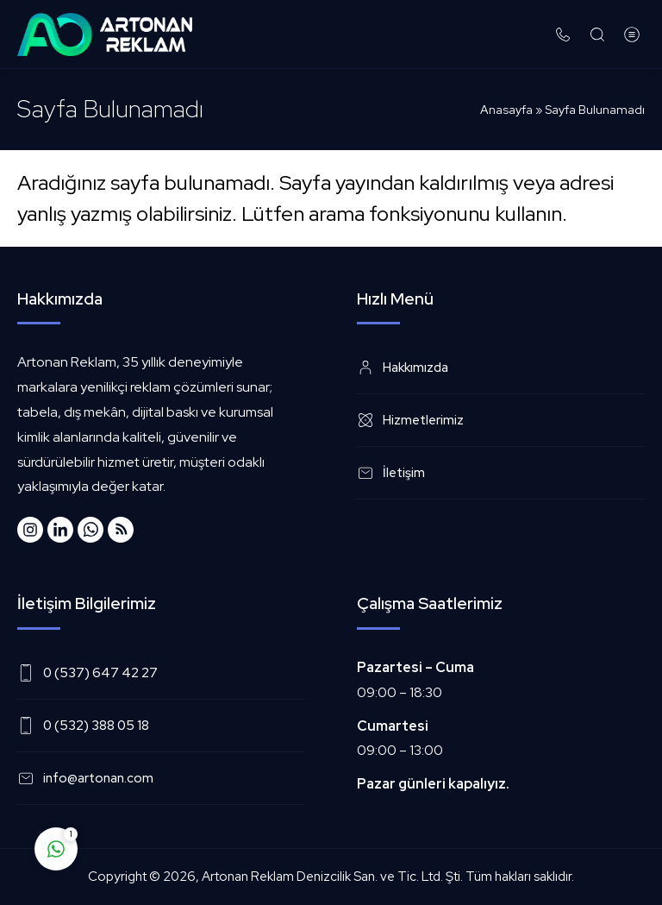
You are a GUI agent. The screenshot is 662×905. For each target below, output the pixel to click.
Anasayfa (506, 109)
